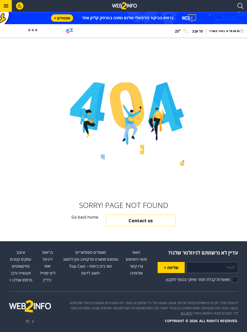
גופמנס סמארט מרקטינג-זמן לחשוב (90, 259)
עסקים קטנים (20, 259)
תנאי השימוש (136, 259)
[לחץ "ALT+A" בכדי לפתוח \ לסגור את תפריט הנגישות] (19, 6)
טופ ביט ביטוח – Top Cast (90, 266)
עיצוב (20, 252)
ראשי (136, 252)
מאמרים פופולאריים (90, 252)
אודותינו (136, 273)
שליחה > (171, 267)
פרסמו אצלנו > (20, 280)
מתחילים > (62, 18)
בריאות (47, 252)
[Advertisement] (123, 60)
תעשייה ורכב (21, 273)
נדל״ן (47, 280)
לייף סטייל (47, 273)
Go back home (84, 217)
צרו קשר (136, 266)
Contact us (141, 220)
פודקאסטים (21, 266)
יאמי (47, 266)
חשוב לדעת (90, 273)
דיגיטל (47, 259)
